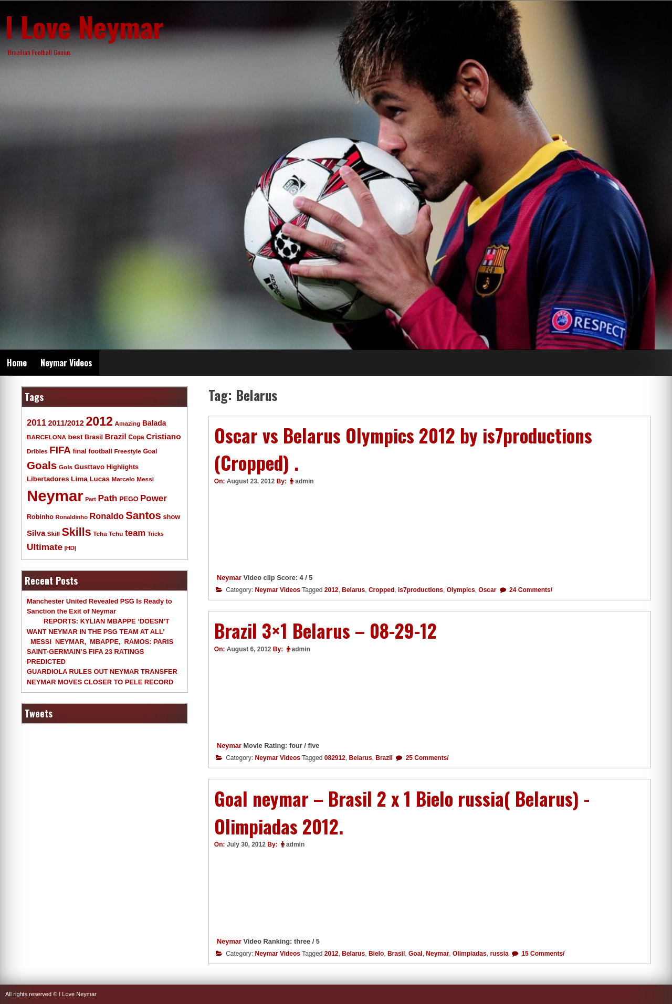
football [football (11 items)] (100, 451)
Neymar (229, 578)
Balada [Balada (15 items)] (154, 423)
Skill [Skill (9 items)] (53, 533)
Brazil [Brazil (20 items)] (116, 436)
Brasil (396, 953)
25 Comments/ (426, 758)
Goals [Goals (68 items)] (42, 465)
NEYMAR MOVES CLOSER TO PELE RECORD (100, 682)
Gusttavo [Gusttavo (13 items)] (90, 467)
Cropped (381, 590)
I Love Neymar (84, 26)
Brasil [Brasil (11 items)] (94, 437)
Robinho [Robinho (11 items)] (40, 517)
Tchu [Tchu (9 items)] (116, 533)
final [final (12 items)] (79, 451)
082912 (334, 758)
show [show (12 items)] (171, 517)
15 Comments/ (542, 953)
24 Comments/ (530, 590)
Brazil (384, 758)
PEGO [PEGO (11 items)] (128, 499)
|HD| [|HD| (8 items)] (70, 548)
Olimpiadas (470, 953)
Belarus (353, 590)
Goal (415, 953)
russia (499, 953)
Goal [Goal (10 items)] (150, 451)
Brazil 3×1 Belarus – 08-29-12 (325, 630)
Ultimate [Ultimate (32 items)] (44, 547)
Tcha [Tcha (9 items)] (100, 533)
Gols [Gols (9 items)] (65, 466)
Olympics (461, 590)
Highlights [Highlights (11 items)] (123, 467)
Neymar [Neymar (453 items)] (55, 495)
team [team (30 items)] (135, 533)
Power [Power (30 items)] (153, 498)
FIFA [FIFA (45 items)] (60, 450)
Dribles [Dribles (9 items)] (37, 451)
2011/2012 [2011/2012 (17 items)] (65, 423)
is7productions (420, 590)
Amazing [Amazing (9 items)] (128, 423)
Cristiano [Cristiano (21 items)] (163, 436)
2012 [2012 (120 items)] (99, 421)
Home (17, 362)
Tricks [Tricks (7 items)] (156, 534)
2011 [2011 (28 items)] (36, 423)
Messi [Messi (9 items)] (145, 478)
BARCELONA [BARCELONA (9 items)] (46, 437)
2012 (331, 590)
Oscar (487, 590)
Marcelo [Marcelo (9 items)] (122, 478)
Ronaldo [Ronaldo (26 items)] (107, 516)
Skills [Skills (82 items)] (76, 532)
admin (304, 481)
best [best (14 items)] (75, 437)
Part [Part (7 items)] (90, 499)
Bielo (376, 953)
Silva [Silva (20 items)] (36, 533)
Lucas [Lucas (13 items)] (99, 479)
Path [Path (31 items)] (107, 498)
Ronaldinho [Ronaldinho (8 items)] (72, 517)
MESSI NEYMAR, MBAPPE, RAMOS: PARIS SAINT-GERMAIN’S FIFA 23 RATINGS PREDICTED (100, 651)
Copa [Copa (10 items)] (136, 437)
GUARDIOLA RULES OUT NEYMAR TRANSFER (102, 671)
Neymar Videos (66, 362)
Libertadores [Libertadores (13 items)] (48, 479)
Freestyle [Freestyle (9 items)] (127, 451)
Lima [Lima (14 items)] (79, 479)
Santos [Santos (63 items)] (143, 515)
